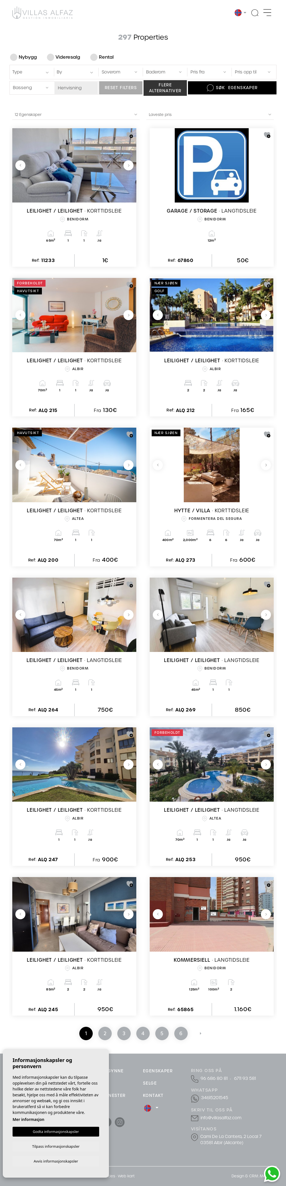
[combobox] (30, 71)
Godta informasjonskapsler (56, 1130)
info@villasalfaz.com (220, 1117)
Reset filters (121, 87)
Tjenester (114, 1095)
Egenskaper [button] (158, 1070)
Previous (20, 165)
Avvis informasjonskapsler (56, 1160)
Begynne (113, 1070)
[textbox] (31, 72)
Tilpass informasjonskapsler (56, 1145)
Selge (150, 1083)
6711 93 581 (244, 1078)
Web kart (126, 1176)
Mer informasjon (28, 1118)
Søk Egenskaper (232, 87)
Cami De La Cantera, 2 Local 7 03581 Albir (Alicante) (229, 1139)
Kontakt (153, 1095)
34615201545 (213, 1097)
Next (128, 165)
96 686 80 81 (214, 1078)
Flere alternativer (165, 87)
